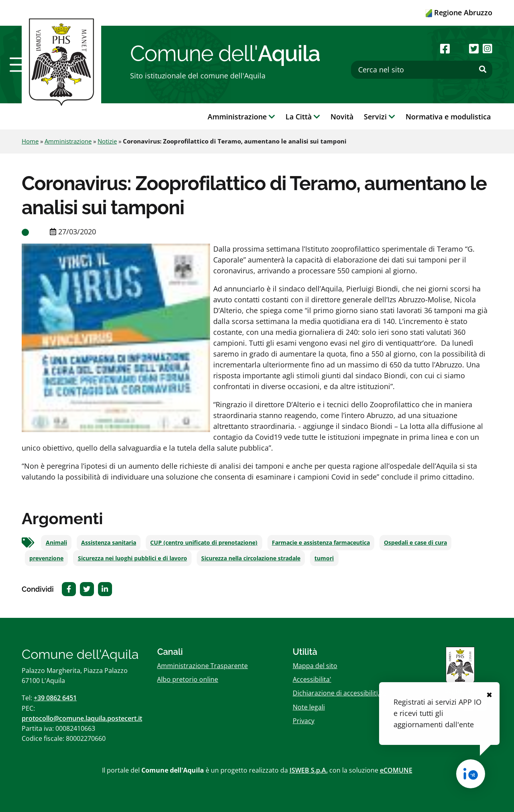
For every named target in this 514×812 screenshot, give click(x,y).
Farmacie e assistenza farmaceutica (321, 542)
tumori (324, 558)
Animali (56, 542)
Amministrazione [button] (241, 116)
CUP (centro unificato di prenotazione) (203, 542)
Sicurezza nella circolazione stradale (250, 558)
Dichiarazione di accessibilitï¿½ (339, 693)
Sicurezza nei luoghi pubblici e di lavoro (132, 558)
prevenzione (46, 558)
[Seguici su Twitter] (474, 48)
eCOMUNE (396, 770)
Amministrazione (68, 141)
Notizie (107, 141)
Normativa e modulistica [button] (448, 116)
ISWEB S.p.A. (309, 770)
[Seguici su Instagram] (487, 48)
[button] (20, 64)
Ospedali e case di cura (415, 542)
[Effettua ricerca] (483, 70)
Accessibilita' (312, 679)
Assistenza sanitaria (108, 542)
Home (30, 141)
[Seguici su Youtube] (459, 48)
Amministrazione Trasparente (202, 665)
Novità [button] (341, 116)
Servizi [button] (379, 116)
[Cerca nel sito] (421, 70)
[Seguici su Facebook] (445, 48)
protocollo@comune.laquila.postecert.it (82, 718)
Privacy (303, 720)
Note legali (309, 707)
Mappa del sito (315, 665)
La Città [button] (303, 116)
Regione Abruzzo (459, 12)
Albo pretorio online (187, 679)
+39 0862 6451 (55, 697)
